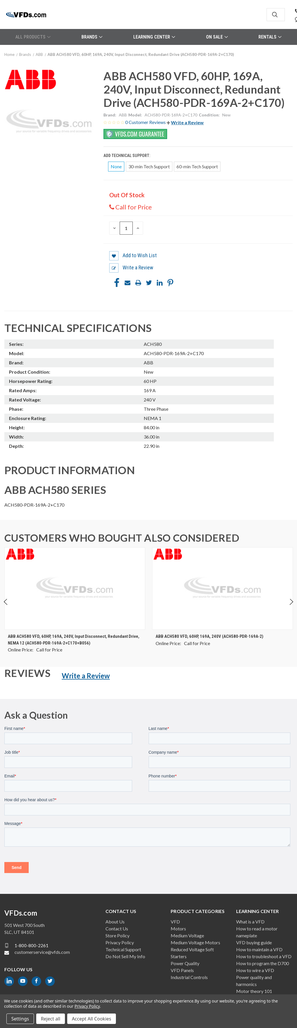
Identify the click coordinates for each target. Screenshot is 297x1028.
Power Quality (185, 963)
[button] (185, 122)
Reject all (50, 1019)
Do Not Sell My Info (125, 956)
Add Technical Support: (127, 155)
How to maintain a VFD (259, 949)
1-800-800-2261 (31, 945)
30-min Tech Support (149, 166)
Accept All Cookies (91, 1019)
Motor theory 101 (254, 991)
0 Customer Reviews (146, 122)
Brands (91, 37)
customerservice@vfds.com (42, 952)
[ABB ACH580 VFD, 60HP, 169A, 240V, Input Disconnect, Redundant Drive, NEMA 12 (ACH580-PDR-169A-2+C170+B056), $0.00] (75, 588)
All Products (32, 37)
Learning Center (154, 37)
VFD (175, 921)
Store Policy (117, 935)
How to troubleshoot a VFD (263, 956)
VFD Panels (182, 970)
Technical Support (123, 949)
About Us (115, 921)
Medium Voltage (187, 935)
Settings (20, 1019)
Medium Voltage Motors (195, 942)
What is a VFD (250, 921)
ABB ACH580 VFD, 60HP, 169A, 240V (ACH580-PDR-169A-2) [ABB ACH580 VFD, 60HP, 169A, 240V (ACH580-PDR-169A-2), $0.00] (209, 636)
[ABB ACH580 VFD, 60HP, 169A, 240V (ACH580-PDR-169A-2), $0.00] (222, 588)
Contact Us (116, 928)
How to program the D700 (262, 963)
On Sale (217, 37)
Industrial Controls (189, 977)
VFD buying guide (254, 942)
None (116, 166)
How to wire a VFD (255, 970)
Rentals (269, 37)
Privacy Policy (119, 942)
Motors (178, 928)
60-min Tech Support (197, 166)
